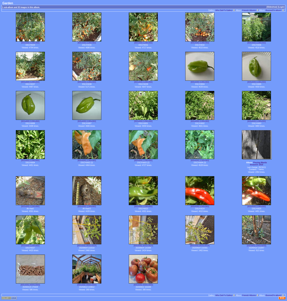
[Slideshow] (272, 7)
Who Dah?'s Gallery (225, 10)
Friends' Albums (250, 10)
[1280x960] (35, 43)
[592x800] (251, 246)
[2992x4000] (261, 246)
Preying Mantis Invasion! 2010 (258, 164)
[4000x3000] (34, 285)
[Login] (281, 7)
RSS (282, 298)
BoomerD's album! (275, 10)
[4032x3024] (91, 246)
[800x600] (25, 43)
